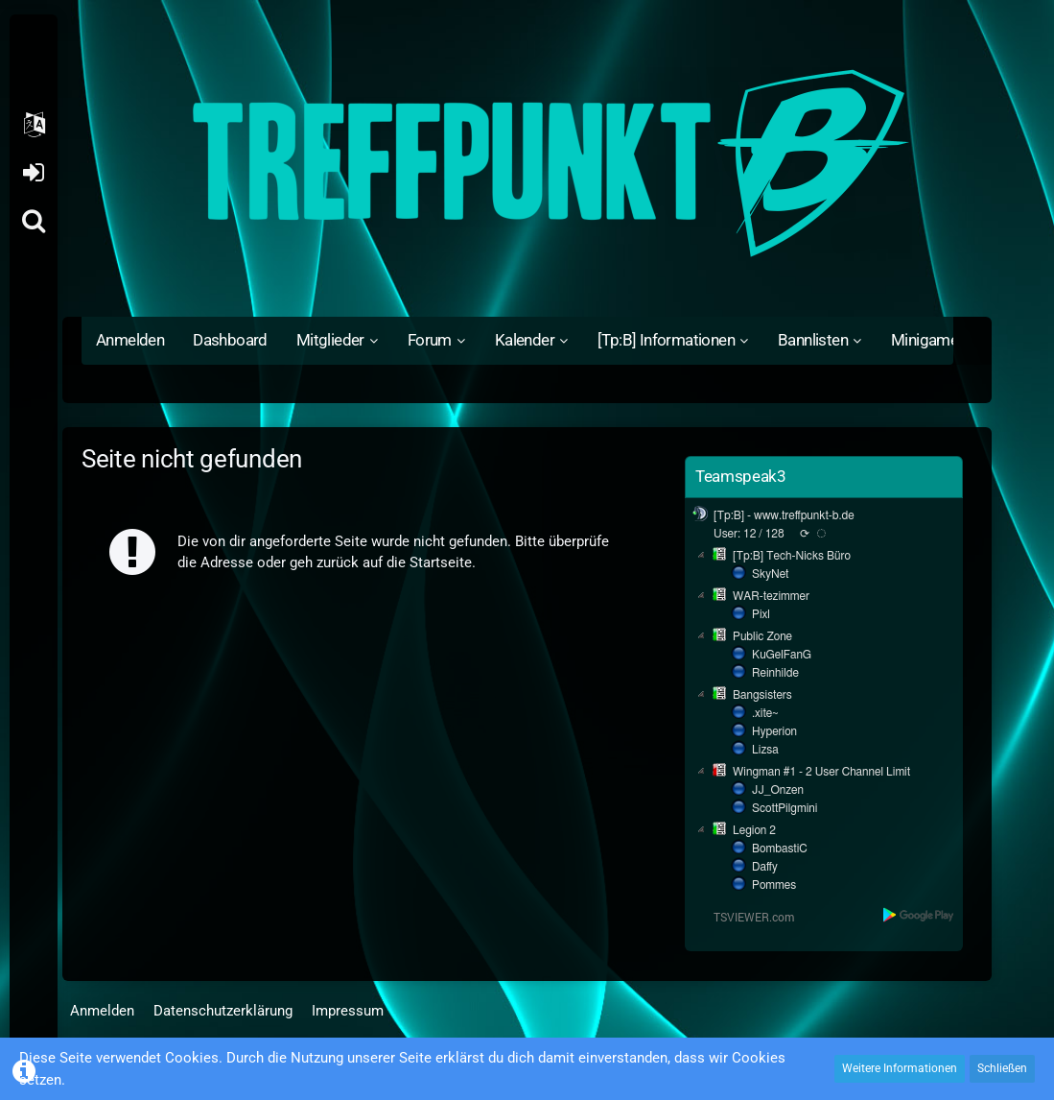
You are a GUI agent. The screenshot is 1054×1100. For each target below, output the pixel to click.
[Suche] (34, 221)
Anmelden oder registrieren (33, 173)
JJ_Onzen (778, 790)
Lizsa (765, 749)
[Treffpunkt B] (527, 163)
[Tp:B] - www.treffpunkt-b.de (784, 515)
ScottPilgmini (784, 808)
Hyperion (774, 731)
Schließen (1002, 1068)
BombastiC (780, 848)
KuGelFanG (781, 654)
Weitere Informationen (899, 1068)
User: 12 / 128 (749, 533)
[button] (34, 125)
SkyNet (770, 574)
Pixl (761, 614)
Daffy (765, 867)
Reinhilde (775, 673)
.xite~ (765, 713)
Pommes (774, 885)
